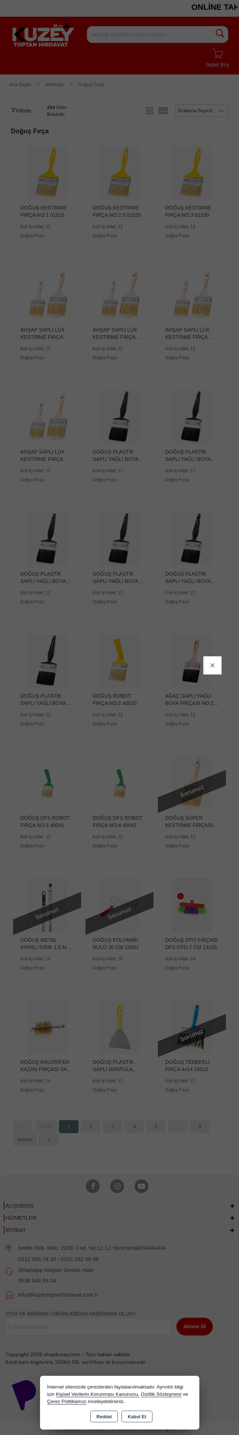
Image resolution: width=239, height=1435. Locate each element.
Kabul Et (137, 1416)
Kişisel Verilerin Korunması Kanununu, (98, 1394)
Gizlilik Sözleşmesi (161, 1394)
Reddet (104, 1416)
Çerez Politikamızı (67, 1401)
